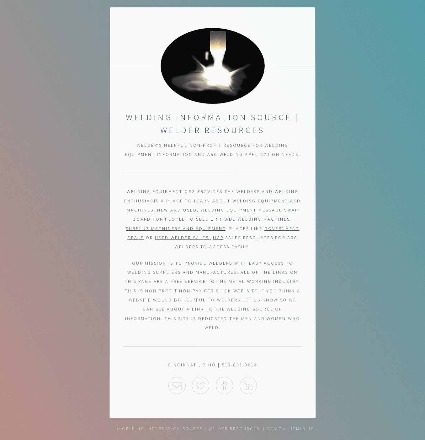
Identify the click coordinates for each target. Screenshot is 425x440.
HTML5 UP (302, 429)
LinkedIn (248, 386)
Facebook (224, 386)
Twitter (200, 386)
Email (176, 386)
